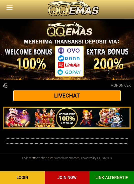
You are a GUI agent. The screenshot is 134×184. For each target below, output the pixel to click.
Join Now (67, 177)
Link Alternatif (111, 177)
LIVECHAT (67, 96)
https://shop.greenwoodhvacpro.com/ (55, 158)
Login (22, 177)
